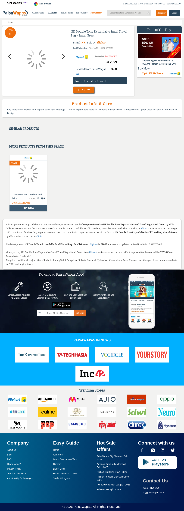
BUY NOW (84, 90)
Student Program (61, 478)
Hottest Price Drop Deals (65, 473)
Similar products (24, 129)
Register (161, 13)
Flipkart (101, 42)
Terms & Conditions (16, 473)
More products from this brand (36, 146)
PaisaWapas (82, 506)
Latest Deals (59, 469)
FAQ (9, 459)
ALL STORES (52, 13)
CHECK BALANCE (130, 4)
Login (174, 13)
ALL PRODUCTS (38, 13)
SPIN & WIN (42, 3)
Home (56, 450)
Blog (9, 454)
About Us (11, 450)
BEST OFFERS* (96, 13)
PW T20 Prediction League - (113, 484)
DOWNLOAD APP (174, 4)
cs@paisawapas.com (153, 492)
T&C (77, 74)
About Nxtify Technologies (20, 478)
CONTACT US (159, 4)
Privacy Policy (14, 469)
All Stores (58, 454)
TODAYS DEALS (67, 13)
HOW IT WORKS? (146, 4)
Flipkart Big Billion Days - (112, 472)
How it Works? (14, 464)
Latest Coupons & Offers (65, 459)
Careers (57, 464)
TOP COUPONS (81, 13)
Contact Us (155, 480)
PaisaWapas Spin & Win (109, 489)
